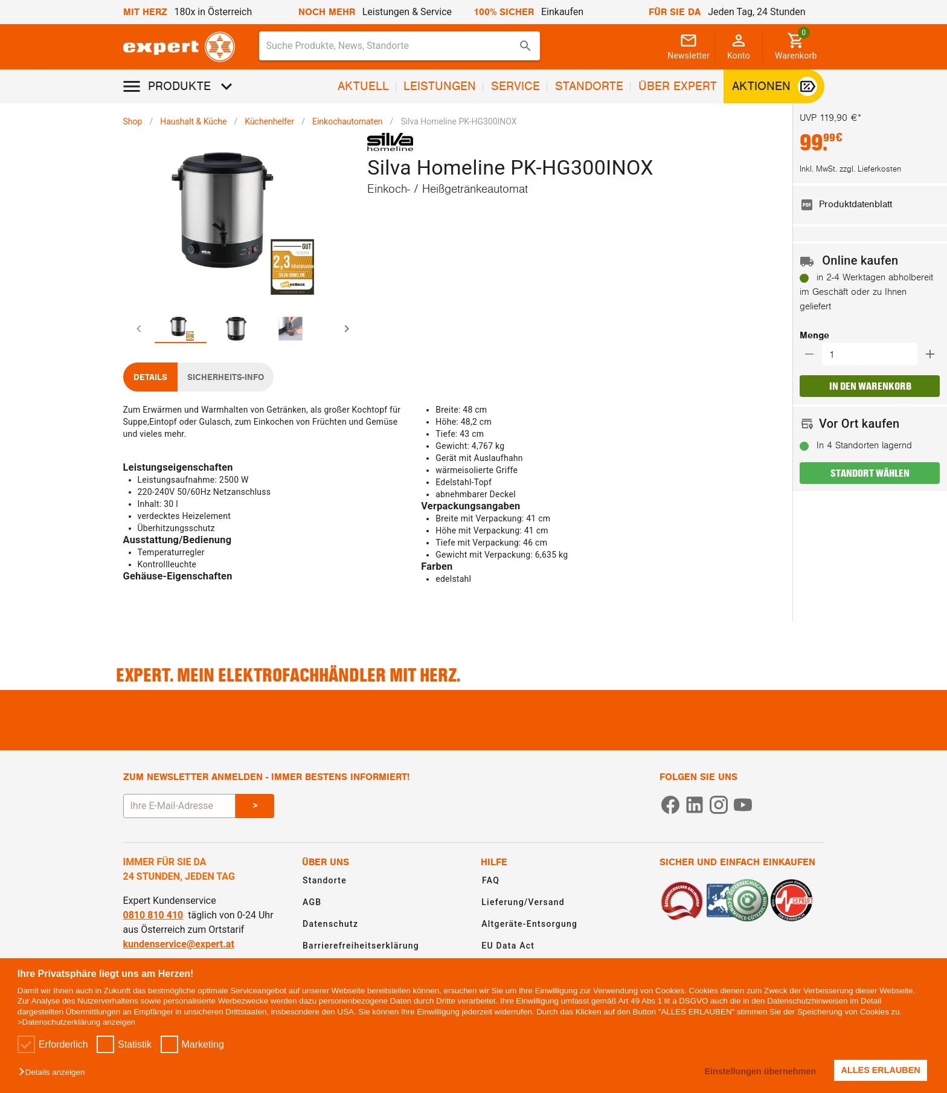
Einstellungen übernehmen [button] (760, 1071)
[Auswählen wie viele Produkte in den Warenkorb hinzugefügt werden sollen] (873, 354)
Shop (133, 121)
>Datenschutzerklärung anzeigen (76, 1022)
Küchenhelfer (269, 121)
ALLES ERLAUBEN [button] (880, 1070)
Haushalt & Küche (193, 121)
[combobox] (400, 45)
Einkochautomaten (347, 121)
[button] (55, 1073)
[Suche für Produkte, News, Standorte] (391, 46)
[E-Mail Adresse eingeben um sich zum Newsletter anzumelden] (179, 806)
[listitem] (870, 205)
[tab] (182, 328)
